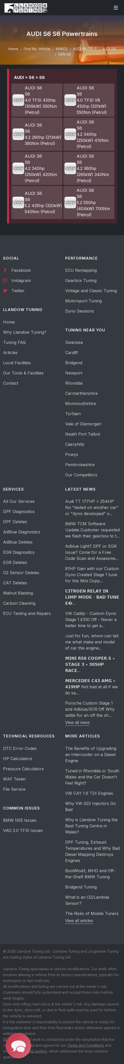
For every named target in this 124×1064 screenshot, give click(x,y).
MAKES (62, 49)
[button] (18, 1046)
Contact (10, 383)
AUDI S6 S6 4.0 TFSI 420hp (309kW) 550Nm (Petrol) (34, 100)
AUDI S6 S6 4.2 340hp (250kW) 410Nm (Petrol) (86, 134)
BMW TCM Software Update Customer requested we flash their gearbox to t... (92, 529)
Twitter (14, 290)
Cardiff (71, 352)
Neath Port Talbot (82, 434)
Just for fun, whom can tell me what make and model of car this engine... (91, 642)
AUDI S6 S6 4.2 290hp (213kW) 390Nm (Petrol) (36, 134)
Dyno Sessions (79, 311)
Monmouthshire (80, 403)
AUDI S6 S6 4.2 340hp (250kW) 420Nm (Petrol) (34, 168)
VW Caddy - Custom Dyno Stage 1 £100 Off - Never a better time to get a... (91, 619)
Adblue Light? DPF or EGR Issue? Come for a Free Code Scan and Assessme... (91, 552)
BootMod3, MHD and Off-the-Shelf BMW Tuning (90, 873)
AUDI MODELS (85, 49)
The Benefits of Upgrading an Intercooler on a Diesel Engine (90, 754)
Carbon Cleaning (19, 603)
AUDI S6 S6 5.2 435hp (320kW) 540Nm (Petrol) (37, 202)
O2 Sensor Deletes (21, 572)
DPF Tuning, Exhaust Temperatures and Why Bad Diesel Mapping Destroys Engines (92, 851)
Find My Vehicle (37, 49)
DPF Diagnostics (19, 511)
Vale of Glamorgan (83, 423)
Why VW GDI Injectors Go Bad (90, 806)
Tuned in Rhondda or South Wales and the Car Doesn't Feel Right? (92, 777)
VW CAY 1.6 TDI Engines (89, 793)
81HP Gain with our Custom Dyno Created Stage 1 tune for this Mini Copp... (92, 574)
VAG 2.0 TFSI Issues (23, 830)
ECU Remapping (81, 270)
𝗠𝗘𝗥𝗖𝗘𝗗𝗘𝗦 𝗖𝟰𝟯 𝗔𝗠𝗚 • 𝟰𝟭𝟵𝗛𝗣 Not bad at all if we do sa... (91, 686)
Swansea (74, 342)
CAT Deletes (15, 582)
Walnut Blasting (18, 593)
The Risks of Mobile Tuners (92, 913)
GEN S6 (64, 54)
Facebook (17, 270)
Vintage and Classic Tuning (91, 290)
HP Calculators (17, 758)
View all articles (79, 921)
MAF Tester (14, 779)
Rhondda (73, 383)
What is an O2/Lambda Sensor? (87, 900)
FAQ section (37, 1051)
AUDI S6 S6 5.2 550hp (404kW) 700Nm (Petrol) (87, 202)
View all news (77, 722)
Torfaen (73, 413)
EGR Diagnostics (19, 552)
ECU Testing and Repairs (27, 613)
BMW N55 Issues (19, 820)
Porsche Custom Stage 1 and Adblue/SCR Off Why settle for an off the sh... (90, 709)
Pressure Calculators (23, 768)
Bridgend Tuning (81, 887)
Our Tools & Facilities (23, 372)
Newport (73, 372)
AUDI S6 (109, 49)
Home (13, 49)
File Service (14, 789)
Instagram (17, 280)
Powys (71, 454)
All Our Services (19, 501)
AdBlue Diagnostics (21, 531)
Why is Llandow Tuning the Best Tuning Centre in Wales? (91, 825)
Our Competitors (81, 474)
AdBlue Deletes (18, 542)
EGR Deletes (15, 562)
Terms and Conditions (85, 1045)
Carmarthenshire (81, 393)
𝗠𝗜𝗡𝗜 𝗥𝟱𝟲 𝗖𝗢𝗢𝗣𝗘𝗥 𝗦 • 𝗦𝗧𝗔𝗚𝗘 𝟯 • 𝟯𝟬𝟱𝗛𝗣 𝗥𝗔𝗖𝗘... (90, 664)
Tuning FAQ (14, 342)
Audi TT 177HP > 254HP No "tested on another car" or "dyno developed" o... (91, 507)
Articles (10, 352)
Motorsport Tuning (83, 300)
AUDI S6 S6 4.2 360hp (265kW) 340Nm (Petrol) (86, 168)
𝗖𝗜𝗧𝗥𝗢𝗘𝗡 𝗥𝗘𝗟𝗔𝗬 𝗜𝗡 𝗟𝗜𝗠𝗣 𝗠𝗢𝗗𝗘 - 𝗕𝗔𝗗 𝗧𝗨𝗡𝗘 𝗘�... (92, 597)
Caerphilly (75, 444)
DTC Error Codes (20, 748)
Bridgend (73, 362)
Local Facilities (17, 362)
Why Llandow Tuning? (24, 332)
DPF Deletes (15, 521)
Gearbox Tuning (81, 280)
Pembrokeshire (80, 464)
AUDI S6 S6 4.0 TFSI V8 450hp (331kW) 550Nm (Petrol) (85, 100)
